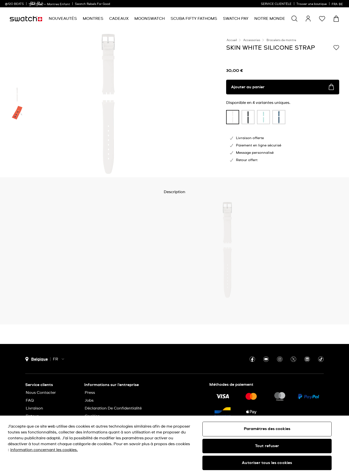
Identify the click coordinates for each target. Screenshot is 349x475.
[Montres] (93, 18)
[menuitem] (63, 18)
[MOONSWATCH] (149, 18)
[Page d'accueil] (26, 19)
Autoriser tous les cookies (267, 463)
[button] (322, 18)
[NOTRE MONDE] (269, 18)
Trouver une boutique (311, 4)
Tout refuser (267, 446)
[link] (36, 4)
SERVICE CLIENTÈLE (276, 4)
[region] (174, 445)
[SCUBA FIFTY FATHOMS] (194, 18)
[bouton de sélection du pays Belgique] (36, 359)
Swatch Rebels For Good (92, 4)
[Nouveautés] (63, 18)
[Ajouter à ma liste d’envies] (336, 47)
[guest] (308, 19)
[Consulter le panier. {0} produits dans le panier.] (336, 19)
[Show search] (294, 19)
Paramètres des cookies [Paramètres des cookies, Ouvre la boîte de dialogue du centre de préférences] (267, 429)
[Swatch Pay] (235, 18)
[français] (338, 3)
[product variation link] (232, 117)
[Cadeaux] (118, 18)
